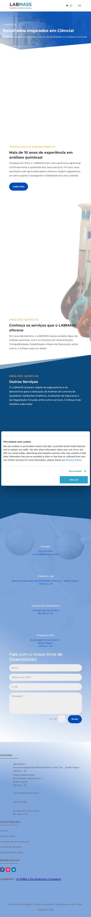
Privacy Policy (73, 460)
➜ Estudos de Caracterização (14, 841)
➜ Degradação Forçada (11, 852)
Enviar (75, 719)
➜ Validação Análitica (11, 847)
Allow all (73, 480)
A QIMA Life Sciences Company (38, 879)
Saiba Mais (18, 186)
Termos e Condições (43, 904)
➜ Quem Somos (8, 836)
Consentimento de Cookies (69, 904)
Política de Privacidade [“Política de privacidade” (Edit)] (20, 904)
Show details (75, 471)
